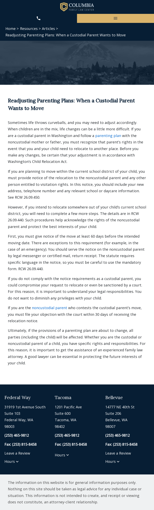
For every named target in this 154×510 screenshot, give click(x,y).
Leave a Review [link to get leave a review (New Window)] (17, 453)
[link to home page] (77, 6)
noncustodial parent (49, 307)
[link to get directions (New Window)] (26, 417)
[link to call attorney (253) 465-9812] (38, 18)
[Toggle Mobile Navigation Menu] (115, 18)
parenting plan (108, 135)
